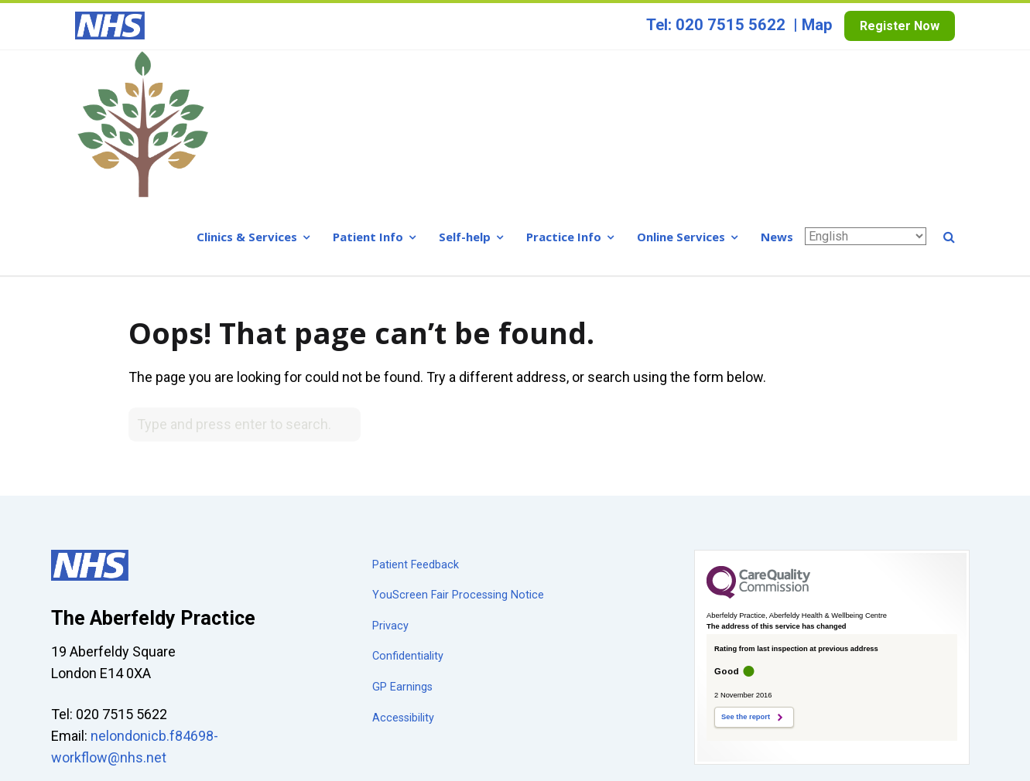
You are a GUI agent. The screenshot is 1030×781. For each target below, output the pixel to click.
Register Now (899, 26)
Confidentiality (407, 509)
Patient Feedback (415, 417)
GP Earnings (402, 539)
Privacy (390, 478)
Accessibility (403, 570)
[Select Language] (865, 88)
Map (817, 24)
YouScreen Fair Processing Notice (458, 448)
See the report (745, 570)
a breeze (955, 762)
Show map (84, 651)
